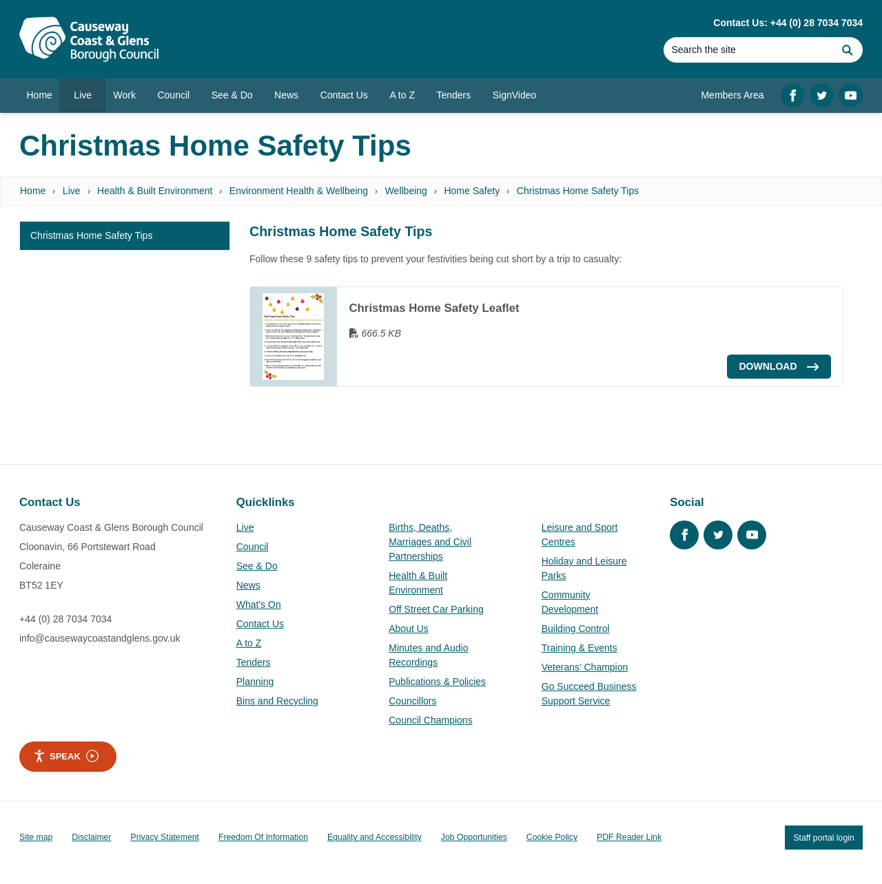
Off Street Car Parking (436, 609)
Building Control (576, 628)
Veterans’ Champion (585, 667)
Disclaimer (91, 837)
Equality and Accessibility (374, 837)
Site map (35, 837)
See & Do (257, 565)
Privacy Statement (165, 837)
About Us (409, 628)
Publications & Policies (437, 681)
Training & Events (579, 647)
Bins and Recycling (277, 700)
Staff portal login (823, 837)
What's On (258, 604)
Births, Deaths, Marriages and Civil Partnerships (430, 542)
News (248, 585)
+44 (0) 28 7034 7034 (65, 618)
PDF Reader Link (629, 837)
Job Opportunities (474, 837)
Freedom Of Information (263, 837)
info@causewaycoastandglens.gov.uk (99, 638)
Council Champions (430, 720)
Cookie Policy (551, 837)
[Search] (748, 50)
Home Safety (472, 190)
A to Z (249, 643)
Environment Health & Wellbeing (298, 190)
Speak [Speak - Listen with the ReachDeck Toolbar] (66, 756)
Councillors (412, 700)
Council (252, 546)
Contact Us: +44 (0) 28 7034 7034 (788, 22)
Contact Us (260, 623)
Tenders (253, 662)
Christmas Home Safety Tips (578, 190)
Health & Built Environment (154, 190)
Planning (255, 681)
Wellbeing (406, 190)
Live (72, 190)
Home (32, 190)
